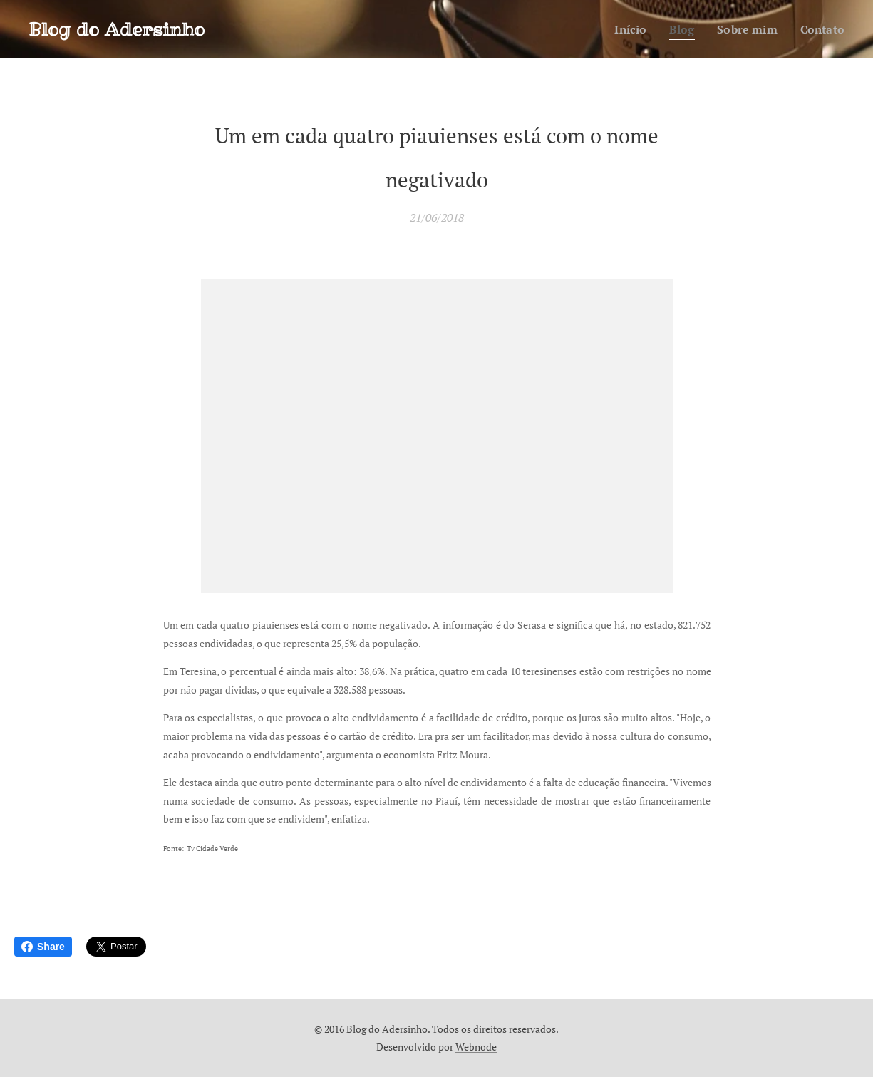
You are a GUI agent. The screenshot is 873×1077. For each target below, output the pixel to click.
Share (43, 946)
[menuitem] (624, 29)
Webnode (476, 1046)
